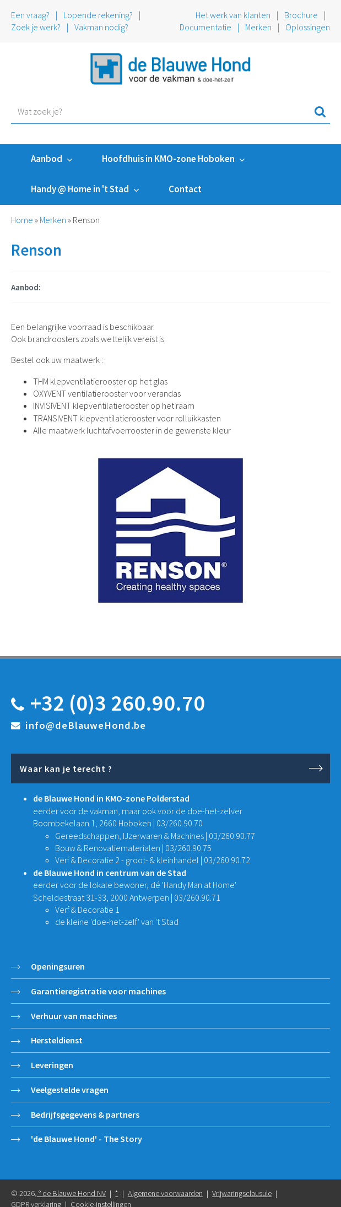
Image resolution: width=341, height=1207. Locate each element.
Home (22, 219)
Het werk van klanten (234, 14)
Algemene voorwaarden (165, 1193)
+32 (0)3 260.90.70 (117, 703)
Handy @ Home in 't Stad (80, 189)
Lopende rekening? (98, 14)
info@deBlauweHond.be (85, 725)
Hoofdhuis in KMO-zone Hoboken (168, 159)
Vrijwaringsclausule (242, 1193)
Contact (185, 189)
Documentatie (205, 27)
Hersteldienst (57, 1040)
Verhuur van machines (74, 1015)
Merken (258, 27)
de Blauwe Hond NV (74, 1193)
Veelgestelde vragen (70, 1089)
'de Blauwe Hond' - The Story (86, 1138)
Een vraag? (30, 14)
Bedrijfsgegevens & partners (85, 1114)
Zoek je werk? (36, 27)
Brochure (301, 14)
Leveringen (52, 1064)
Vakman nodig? (101, 27)
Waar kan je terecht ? (66, 768)
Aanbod (46, 159)
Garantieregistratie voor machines (98, 991)
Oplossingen (307, 27)
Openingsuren (58, 966)
